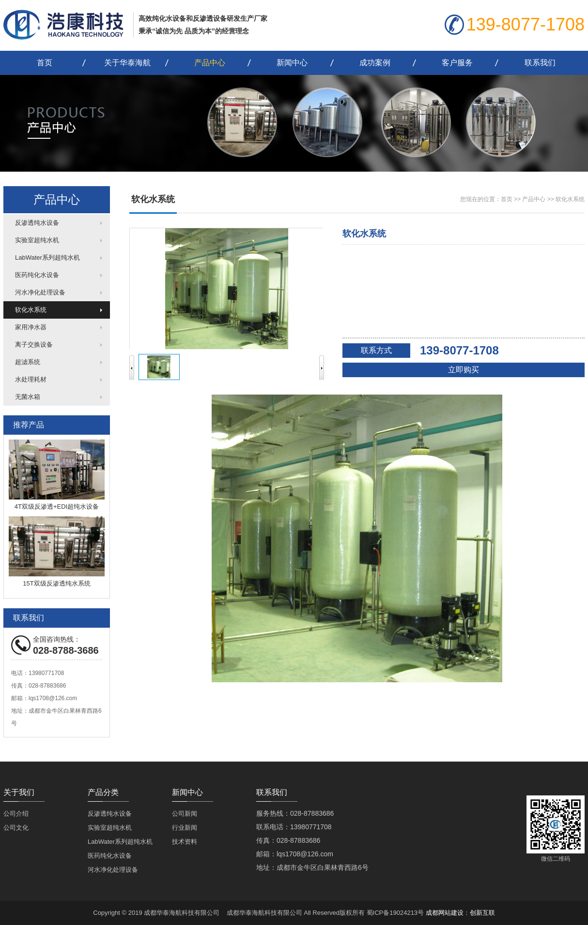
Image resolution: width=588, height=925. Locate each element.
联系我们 (540, 63)
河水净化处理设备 (40, 292)
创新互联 (482, 912)
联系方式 (376, 350)
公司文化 (16, 827)
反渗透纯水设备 (37, 222)
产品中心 (209, 63)
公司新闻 (184, 813)
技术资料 (184, 841)
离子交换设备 (34, 344)
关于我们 (18, 792)
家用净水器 (30, 327)
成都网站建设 (445, 912)
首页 (44, 63)
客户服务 (457, 63)
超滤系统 (27, 362)
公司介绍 (16, 813)
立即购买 (463, 370)
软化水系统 (30, 309)
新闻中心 (292, 63)
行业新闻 (184, 827)
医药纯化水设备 (37, 275)
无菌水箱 (27, 396)
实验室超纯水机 (37, 240)
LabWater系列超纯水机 (47, 257)
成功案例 (374, 63)
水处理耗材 (30, 379)
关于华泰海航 (127, 63)
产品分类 (103, 792)
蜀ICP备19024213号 (395, 912)
